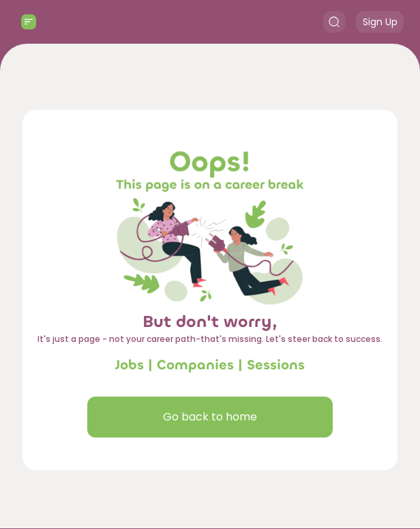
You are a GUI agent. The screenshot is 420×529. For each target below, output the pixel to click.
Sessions (276, 365)
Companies (195, 365)
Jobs (129, 365)
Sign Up (380, 22)
